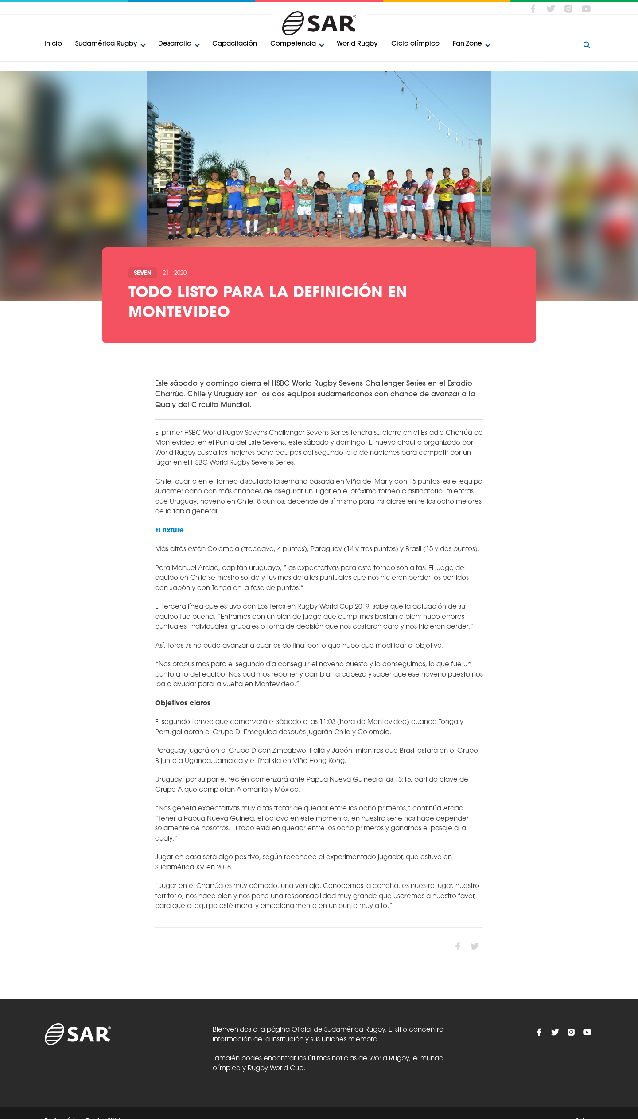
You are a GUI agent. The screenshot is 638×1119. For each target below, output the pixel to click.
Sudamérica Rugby (106, 44)
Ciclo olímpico (415, 44)
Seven (143, 273)
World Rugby (357, 44)
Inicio (53, 44)
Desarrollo (174, 44)
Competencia (293, 44)
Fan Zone (467, 44)
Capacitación (234, 44)
